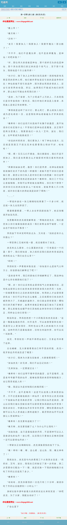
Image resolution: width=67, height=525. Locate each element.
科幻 (46, 6)
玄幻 (13, 6)
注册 (64, 2)
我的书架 (24, 522)
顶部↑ (58, 522)
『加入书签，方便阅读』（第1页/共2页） (33, 513)
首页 (5, 6)
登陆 (60, 2)
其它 (54, 6)
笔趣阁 (4, 2)
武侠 (21, 6)
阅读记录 (42, 522)
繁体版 (3, 9)
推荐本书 (58, 18)
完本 (62, 6)
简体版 (7, 9)
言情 (29, 6)
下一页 (42, 18)
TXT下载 (58, 517)
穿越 (37, 6)
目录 (25, 18)
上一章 (8, 18)
